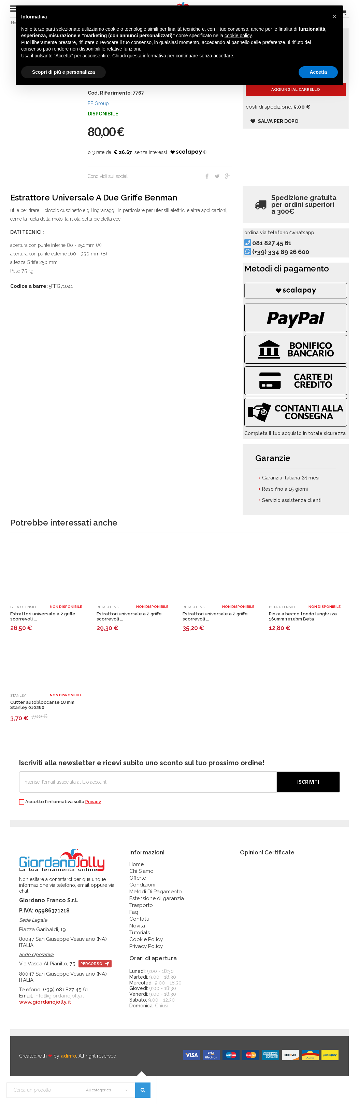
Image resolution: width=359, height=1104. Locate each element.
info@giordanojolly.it (59, 1024)
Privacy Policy (146, 975)
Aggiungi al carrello (295, 99)
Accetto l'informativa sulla (60, 830)
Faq (133, 940)
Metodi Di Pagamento (155, 920)
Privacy (93, 830)
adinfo (68, 1084)
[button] (334, 16)
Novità (137, 954)
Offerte (137, 906)
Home (136, 893)
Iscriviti (308, 810)
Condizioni (142, 913)
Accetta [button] (318, 72)
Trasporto (141, 934)
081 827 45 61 (282, 254)
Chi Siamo (141, 899)
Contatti (139, 947)
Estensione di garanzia (156, 927)
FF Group (98, 106)
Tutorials (139, 961)
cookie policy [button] (238, 35)
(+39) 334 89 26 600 (291, 262)
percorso (95, 992)
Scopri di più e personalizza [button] (63, 72)
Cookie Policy (146, 968)
